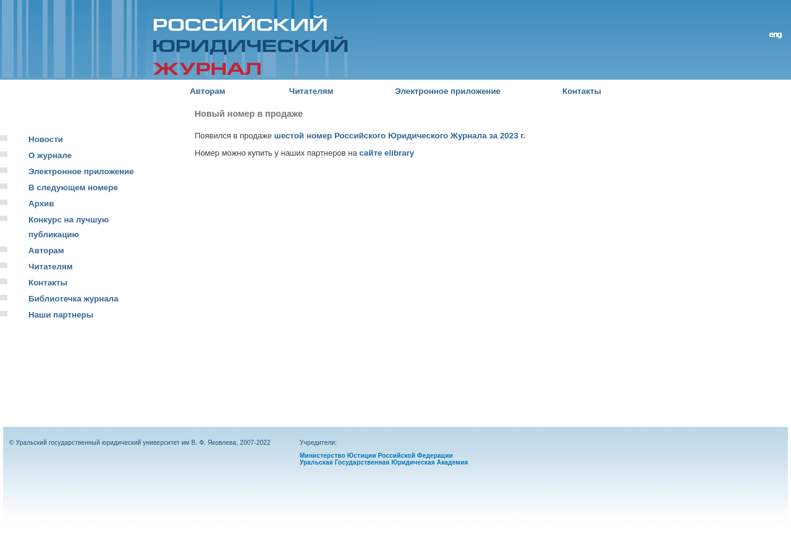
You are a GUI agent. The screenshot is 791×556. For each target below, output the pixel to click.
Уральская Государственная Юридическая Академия (384, 462)
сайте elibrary (386, 153)
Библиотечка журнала (73, 298)
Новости (45, 139)
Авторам (208, 91)
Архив (41, 203)
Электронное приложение (448, 91)
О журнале (50, 155)
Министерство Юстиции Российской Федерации (376, 455)
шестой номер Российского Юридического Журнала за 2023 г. (400, 135)
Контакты (581, 91)
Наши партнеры (60, 314)
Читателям (311, 91)
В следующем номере (73, 187)
